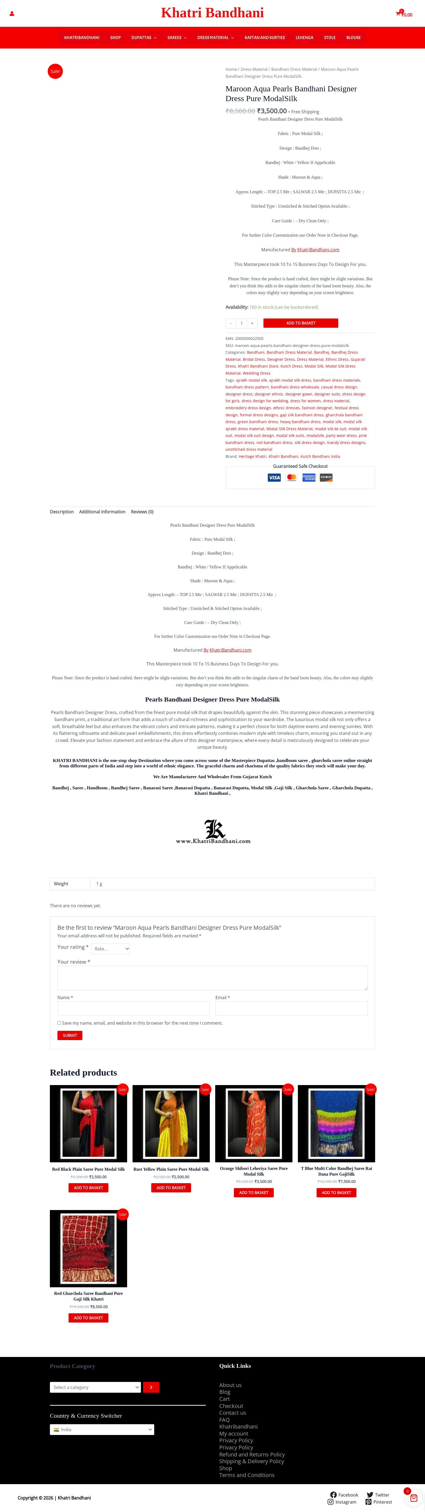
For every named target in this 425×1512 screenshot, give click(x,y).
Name (65, 998)
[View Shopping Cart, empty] (404, 13)
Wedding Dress (257, 373)
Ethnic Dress (337, 359)
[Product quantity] (241, 324)
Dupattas (144, 37)
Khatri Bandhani (212, 12)
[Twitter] (378, 1494)
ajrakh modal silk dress (290, 380)
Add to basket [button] (88, 1187)
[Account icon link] (11, 13)
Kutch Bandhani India (320, 456)
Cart (224, 1398)
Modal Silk (314, 366)
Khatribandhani (81, 37)
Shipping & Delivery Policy (251, 1461)
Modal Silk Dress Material (289, 428)
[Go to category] (151, 1387)
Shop (115, 37)
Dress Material (215, 37)
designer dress (239, 394)
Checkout (231, 1406)
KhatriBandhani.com (318, 250)
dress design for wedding (265, 400)
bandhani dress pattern (247, 387)
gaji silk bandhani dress (302, 414)
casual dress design (339, 387)
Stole (330, 37)
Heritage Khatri (252, 456)
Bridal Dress (254, 359)
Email (222, 998)
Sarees (177, 37)
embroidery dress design (248, 407)
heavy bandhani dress (300, 421)
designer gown (298, 394)
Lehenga (304, 37)
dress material (336, 400)
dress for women (305, 400)
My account (233, 1433)
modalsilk (315, 435)
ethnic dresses (286, 407)
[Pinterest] (378, 1501)
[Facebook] (344, 1494)
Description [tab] (62, 512)
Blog (224, 1391)
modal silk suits (290, 435)
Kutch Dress (291, 366)
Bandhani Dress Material (294, 69)
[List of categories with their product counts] (95, 1387)
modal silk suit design (254, 435)
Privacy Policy (236, 1440)
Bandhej (321, 352)
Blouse (353, 37)
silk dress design (310, 442)
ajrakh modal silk (251, 380)
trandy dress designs (346, 442)
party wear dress (341, 435)
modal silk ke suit (330, 428)
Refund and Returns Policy (252, 1454)
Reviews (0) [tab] (142, 512)
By (293, 250)
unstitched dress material (249, 449)
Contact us (232, 1412)
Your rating (73, 946)
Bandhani (256, 352)
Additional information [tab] (102, 512)
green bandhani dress (258, 421)
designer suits (327, 394)
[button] (154, 37)
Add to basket (300, 323)
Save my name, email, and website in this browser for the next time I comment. (142, 1023)
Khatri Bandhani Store (258, 366)
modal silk (332, 421)
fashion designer (317, 407)
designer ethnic (269, 394)
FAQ (224, 1419)
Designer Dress (281, 359)
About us (230, 1385)
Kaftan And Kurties (265, 37)
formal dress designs (259, 414)
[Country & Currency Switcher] (102, 1429)
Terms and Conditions (247, 1475)
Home (231, 69)
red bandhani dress (274, 442)
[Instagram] (341, 1501)
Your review (73, 961)
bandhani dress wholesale (295, 387)
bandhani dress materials (336, 380)
